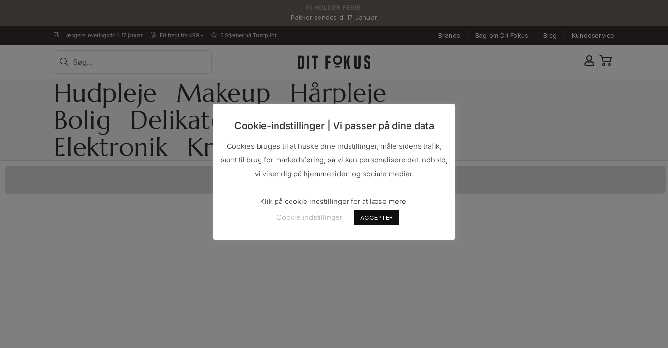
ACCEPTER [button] (376, 217)
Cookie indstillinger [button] (309, 217)
